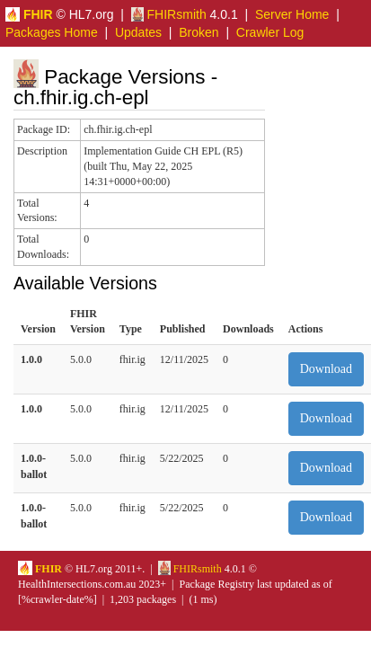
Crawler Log (270, 32)
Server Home (292, 14)
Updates (138, 32)
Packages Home (51, 32)
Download (326, 369)
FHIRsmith (169, 14)
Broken (198, 32)
